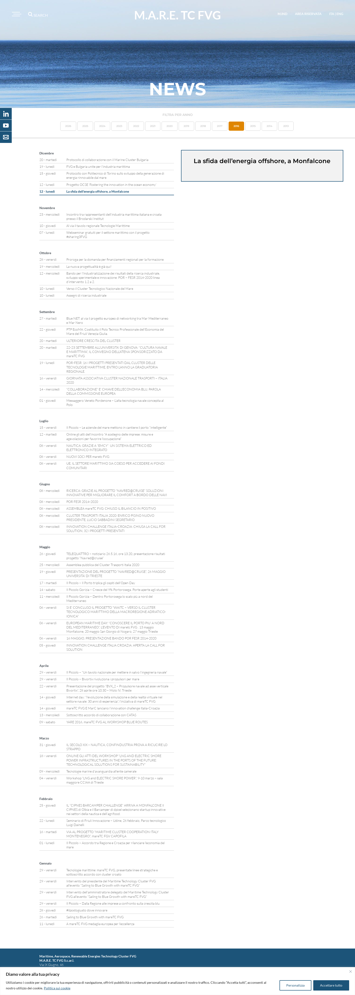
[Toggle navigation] (16, 14)
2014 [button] (269, 126)
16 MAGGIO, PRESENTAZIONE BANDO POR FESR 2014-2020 (111, 638)
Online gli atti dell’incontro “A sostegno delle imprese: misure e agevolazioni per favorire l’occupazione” (109, 436)
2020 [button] (169, 126)
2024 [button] (102, 126)
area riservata (308, 14)
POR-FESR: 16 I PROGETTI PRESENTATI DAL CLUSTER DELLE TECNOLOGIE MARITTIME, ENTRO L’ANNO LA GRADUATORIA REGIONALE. (112, 367)
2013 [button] (286, 126)
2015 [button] (253, 126)
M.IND (282, 14)
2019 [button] (186, 126)
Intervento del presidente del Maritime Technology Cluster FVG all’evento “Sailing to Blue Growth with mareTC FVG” (111, 883)
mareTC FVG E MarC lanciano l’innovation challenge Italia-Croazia (113, 708)
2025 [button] (85, 126)
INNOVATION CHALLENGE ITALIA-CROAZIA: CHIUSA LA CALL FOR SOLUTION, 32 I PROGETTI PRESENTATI (116, 528)
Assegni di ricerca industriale (86, 295)
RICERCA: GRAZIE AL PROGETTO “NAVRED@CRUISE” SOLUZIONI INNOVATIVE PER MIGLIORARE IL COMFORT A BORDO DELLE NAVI (116, 493)
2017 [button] (220, 126)
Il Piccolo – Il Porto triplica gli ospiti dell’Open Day (100, 583)
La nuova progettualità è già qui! (89, 266)
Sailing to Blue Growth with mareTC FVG (95, 917)
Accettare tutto (331, 985)
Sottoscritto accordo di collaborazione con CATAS (101, 715)
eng (339, 14)
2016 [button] (236, 126)
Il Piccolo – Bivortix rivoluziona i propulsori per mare (102, 679)
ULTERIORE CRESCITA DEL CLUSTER (93, 341)
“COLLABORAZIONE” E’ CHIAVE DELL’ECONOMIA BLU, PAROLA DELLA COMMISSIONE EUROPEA (113, 391)
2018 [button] (203, 126)
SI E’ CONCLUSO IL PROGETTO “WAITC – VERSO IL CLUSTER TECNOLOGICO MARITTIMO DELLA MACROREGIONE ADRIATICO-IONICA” (116, 611)
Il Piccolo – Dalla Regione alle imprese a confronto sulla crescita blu (113, 903)
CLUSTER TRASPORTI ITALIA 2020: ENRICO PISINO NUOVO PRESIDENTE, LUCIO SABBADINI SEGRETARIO (110, 517)
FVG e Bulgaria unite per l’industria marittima (98, 166)
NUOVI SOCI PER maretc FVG (87, 457)
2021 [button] (152, 126)
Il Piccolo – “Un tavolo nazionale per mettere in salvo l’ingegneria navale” (116, 672)
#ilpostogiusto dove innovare (86, 910)
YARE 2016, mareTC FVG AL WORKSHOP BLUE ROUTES (107, 722)
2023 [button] (119, 126)
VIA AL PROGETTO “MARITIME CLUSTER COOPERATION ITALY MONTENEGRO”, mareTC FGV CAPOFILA (112, 834)
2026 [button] (68, 126)
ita (331, 14)
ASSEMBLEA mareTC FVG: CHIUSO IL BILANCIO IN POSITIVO (111, 508)
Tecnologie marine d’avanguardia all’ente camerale (101, 771)
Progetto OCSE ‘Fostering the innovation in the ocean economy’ (111, 185)
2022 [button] (136, 126)
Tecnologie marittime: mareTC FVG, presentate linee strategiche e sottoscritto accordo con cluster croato (112, 872)
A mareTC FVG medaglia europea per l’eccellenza (100, 924)
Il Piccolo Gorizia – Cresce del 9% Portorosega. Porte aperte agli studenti (117, 590)
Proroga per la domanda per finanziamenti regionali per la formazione (115, 259)
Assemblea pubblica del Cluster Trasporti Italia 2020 (102, 565)
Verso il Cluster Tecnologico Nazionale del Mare (99, 289)
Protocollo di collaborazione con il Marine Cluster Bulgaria (107, 160)
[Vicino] (350, 971)
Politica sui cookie (57, 988)
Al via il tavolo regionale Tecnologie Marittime (98, 226)
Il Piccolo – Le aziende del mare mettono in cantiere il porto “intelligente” (116, 427)
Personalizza (295, 985)
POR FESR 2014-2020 (82, 502)
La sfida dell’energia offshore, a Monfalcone (97, 191)
